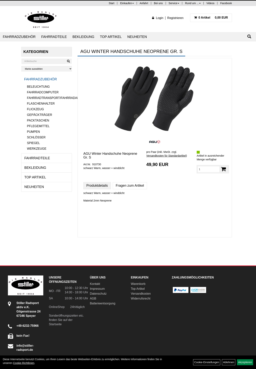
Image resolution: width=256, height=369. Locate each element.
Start (111, 3)
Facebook (226, 3)
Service (174, 3)
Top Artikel (111, 37)
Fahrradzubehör (19, 37)
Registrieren (175, 18)
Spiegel (33, 143)
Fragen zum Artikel (130, 185)
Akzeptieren (245, 362)
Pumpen (33, 131)
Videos (210, 3)
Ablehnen (228, 362)
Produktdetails (97, 185)
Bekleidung (83, 37)
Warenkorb (138, 283)
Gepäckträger (39, 114)
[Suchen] (249, 36)
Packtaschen (38, 120)
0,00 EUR (211, 17)
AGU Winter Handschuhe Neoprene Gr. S (110, 155)
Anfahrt (144, 3)
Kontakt (95, 283)
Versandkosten (141, 293)
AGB (93, 298)
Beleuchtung (38, 86)
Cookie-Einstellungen (206, 362)
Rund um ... (192, 3)
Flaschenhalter (41, 103)
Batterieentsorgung (102, 303)
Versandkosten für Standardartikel (166, 155)
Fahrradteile (54, 37)
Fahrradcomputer (43, 92)
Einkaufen (127, 3)
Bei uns (158, 3)
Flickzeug (35, 109)
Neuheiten (137, 37)
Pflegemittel (38, 126)
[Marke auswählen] (46, 69)
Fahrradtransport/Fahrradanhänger (49, 98)
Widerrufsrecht (140, 298)
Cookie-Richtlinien (23, 362)
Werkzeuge (36, 148)
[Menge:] (208, 169)
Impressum (97, 288)
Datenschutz (98, 293)
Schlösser (36, 137)
